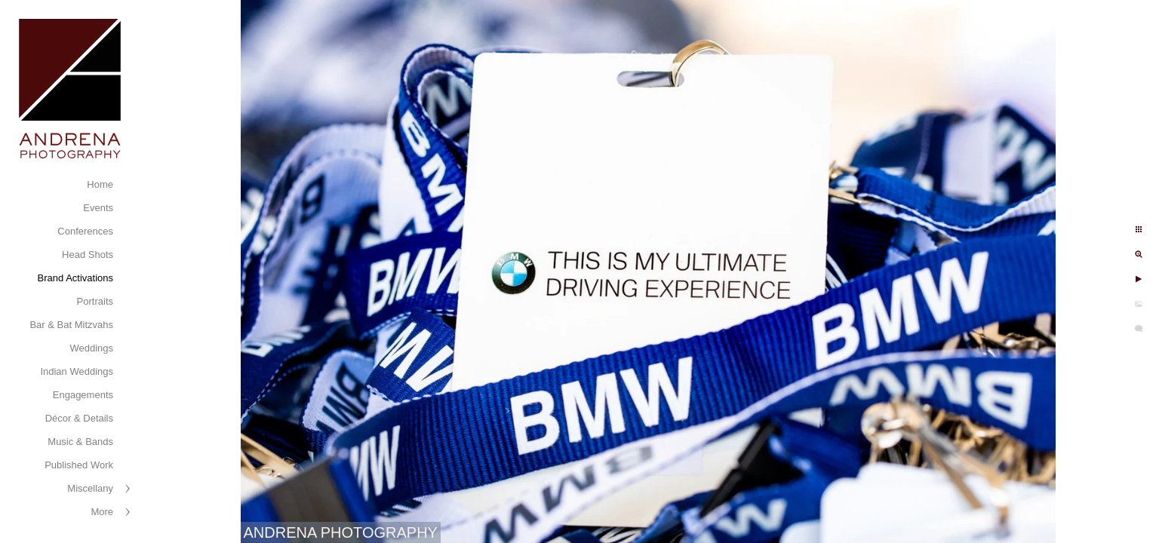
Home (100, 184)
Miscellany (90, 488)
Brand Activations (75, 278)
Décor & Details (79, 418)
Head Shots (87, 254)
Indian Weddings (76, 371)
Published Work (79, 465)
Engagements (83, 394)
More (102, 511)
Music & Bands (80, 441)
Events (98, 207)
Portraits (95, 301)
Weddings (91, 348)
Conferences (85, 231)
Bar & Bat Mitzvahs (71, 324)
